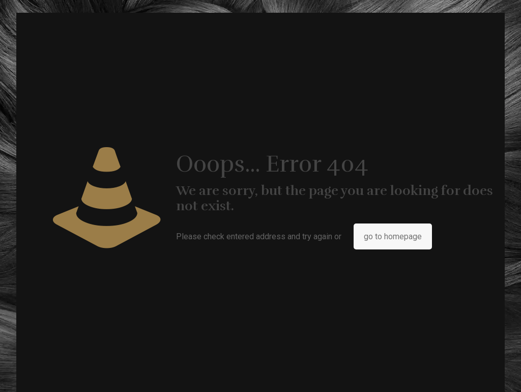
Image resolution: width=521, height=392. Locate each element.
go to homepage (393, 236)
